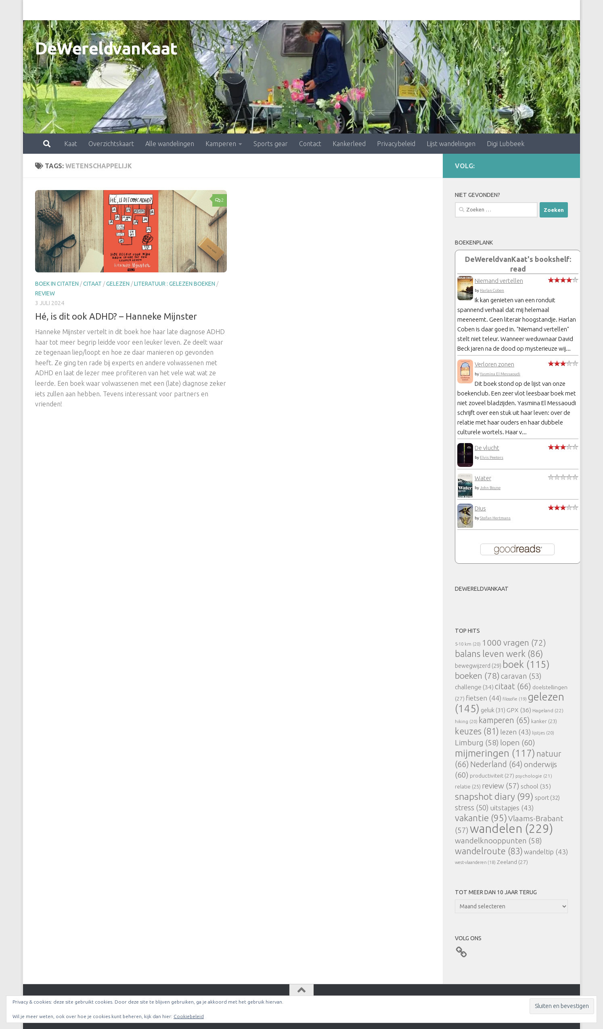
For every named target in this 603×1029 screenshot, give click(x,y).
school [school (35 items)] (536, 786)
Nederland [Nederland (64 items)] (496, 764)
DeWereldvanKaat (106, 48)
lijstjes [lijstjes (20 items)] (543, 732)
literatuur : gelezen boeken (174, 283)
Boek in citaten (57, 283)
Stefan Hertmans (495, 518)
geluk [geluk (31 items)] (493, 710)
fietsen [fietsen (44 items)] (483, 698)
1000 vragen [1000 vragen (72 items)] (514, 642)
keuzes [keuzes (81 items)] (477, 731)
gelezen (118, 283)
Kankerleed (313, 10)
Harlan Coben (492, 290)
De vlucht (487, 447)
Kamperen (185, 10)
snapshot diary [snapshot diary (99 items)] (494, 796)
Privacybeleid (360, 10)
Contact (275, 10)
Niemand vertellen (499, 280)
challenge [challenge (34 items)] (474, 687)
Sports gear (235, 10)
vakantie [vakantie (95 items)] (481, 818)
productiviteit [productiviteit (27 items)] (492, 775)
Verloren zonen (494, 364)
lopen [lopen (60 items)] (517, 742)
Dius (480, 508)
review (45, 293)
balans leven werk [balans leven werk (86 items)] (499, 653)
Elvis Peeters (491, 457)
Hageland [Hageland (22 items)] (547, 710)
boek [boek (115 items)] (526, 664)
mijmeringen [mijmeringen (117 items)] (495, 753)
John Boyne (490, 487)
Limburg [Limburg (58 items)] (477, 742)
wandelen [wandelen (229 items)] (511, 828)
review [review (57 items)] (500, 785)
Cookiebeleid (189, 1016)
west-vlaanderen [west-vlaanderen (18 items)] (475, 862)
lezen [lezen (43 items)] (515, 732)
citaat (92, 283)
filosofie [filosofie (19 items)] (514, 698)
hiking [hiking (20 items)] (466, 721)
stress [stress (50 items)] (472, 807)
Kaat (35, 10)
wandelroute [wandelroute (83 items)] (489, 851)
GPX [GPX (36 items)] (519, 709)
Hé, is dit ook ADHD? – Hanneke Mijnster (116, 316)
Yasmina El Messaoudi (500, 374)
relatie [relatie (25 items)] (468, 786)
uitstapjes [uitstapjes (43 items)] (512, 807)
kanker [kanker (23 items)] (544, 721)
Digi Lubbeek (470, 10)
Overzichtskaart (75, 10)
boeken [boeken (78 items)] (477, 675)
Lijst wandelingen (415, 10)
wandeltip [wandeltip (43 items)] (546, 851)
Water (483, 478)
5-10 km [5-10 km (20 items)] (468, 643)
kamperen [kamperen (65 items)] (504, 720)
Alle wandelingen (134, 10)
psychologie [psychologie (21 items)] (533, 775)
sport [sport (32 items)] (547, 797)
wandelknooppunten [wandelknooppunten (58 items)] (498, 840)
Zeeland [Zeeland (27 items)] (512, 862)
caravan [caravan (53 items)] (521, 676)
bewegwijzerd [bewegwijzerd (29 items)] (478, 666)
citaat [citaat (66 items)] (513, 686)
